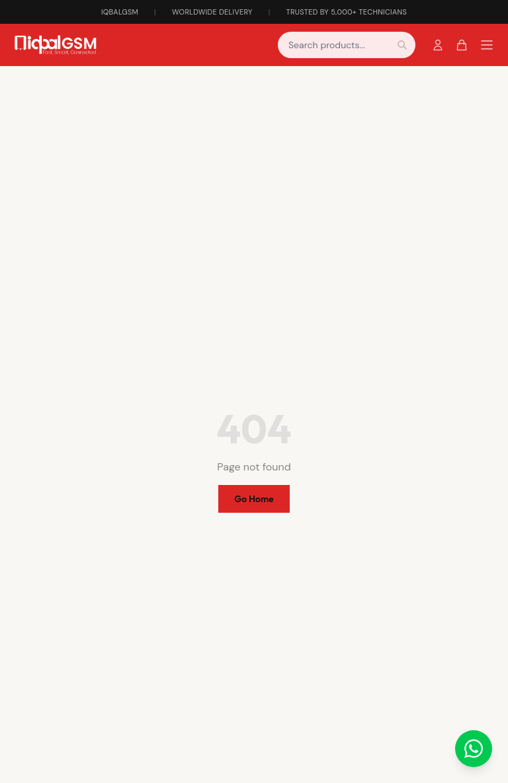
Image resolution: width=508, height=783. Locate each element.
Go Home (253, 499)
